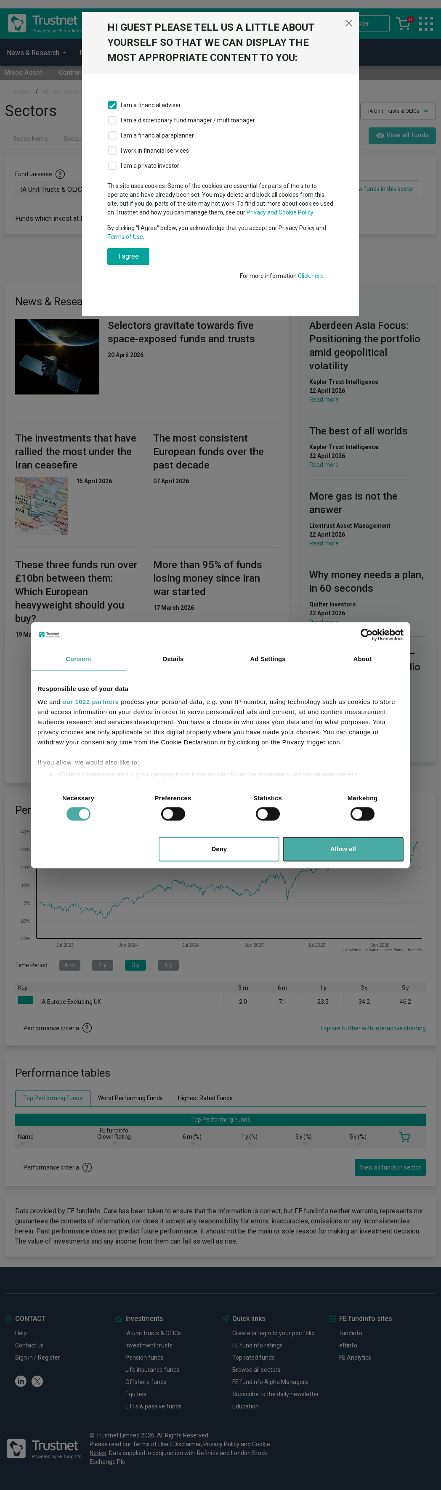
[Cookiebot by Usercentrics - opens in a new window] (367, 634)
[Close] (349, 23)
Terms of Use (125, 236)
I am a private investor (150, 165)
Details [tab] (173, 658)
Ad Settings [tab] (267, 658)
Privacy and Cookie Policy (280, 212)
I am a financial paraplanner (157, 135)
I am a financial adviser (151, 105)
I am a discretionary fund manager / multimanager (188, 120)
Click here (311, 276)
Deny (219, 848)
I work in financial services (155, 150)
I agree (128, 256)
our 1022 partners (90, 701)
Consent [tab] (78, 658)
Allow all (343, 848)
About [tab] (362, 658)
